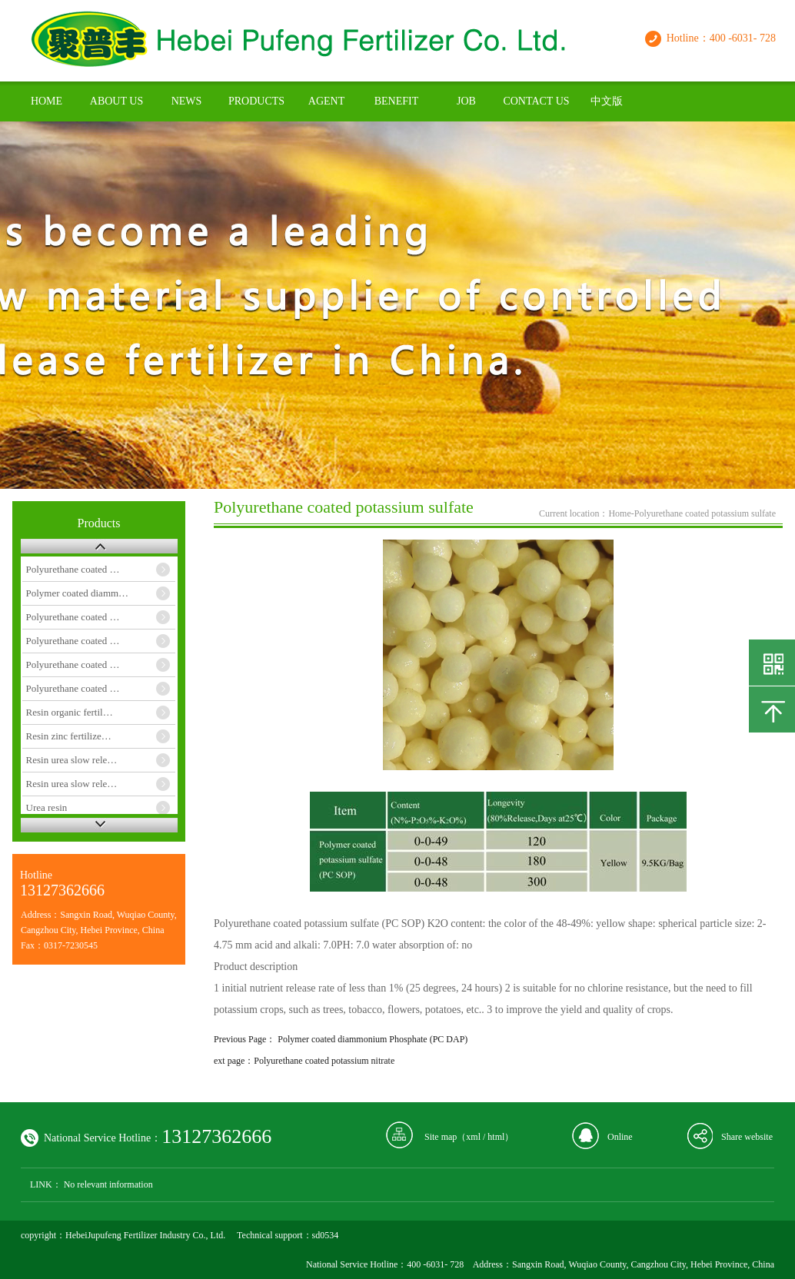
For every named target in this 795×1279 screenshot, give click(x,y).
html (495, 1136)
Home (619, 513)
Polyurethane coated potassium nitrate (324, 1060)
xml (473, 1136)
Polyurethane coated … (73, 569)
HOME (46, 101)
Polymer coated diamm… (77, 593)
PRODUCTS (256, 101)
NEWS (186, 101)
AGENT (326, 101)
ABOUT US (116, 101)
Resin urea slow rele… (72, 760)
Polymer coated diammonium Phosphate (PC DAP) (372, 1039)
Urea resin (47, 807)
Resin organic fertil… (69, 712)
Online (620, 1136)
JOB (466, 101)
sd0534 (325, 1235)
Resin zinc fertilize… (68, 736)
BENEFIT (396, 101)
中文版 (606, 101)
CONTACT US (536, 101)
